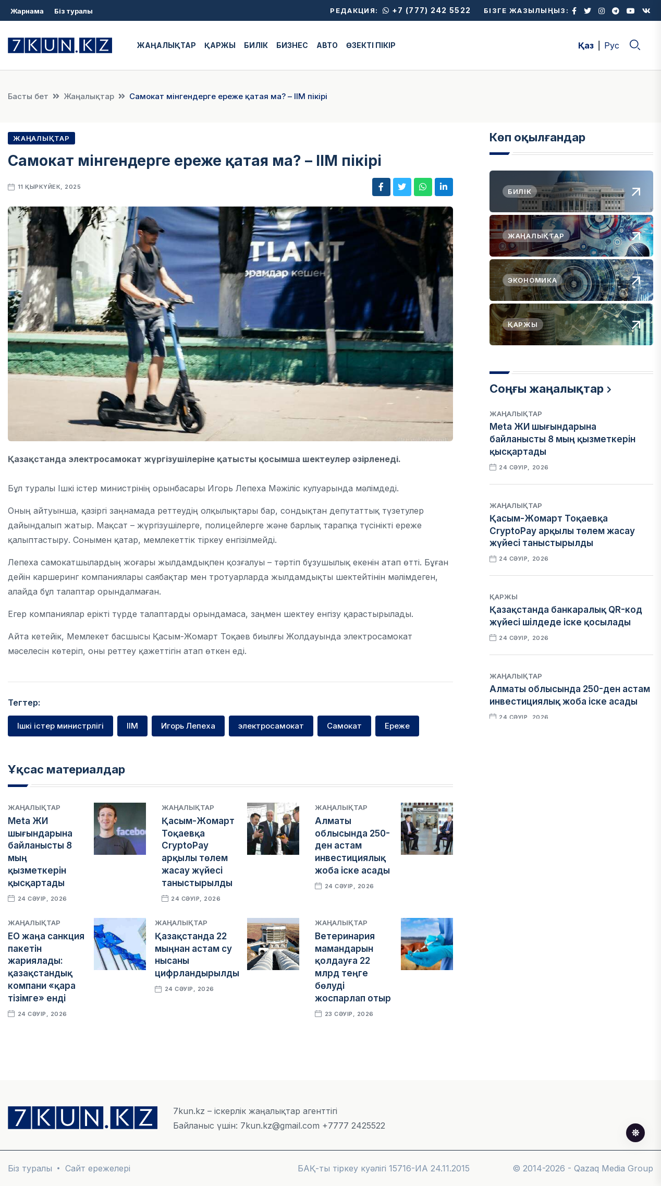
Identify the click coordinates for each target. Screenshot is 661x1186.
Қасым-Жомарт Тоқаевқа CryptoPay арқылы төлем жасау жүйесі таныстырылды (562, 531)
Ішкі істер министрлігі (60, 726)
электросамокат (271, 726)
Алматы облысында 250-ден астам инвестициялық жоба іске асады (352, 846)
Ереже (397, 726)
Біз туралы (73, 11)
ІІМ (132, 726)
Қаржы (503, 596)
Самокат (344, 726)
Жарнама (27, 11)
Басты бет (28, 96)
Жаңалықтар (89, 96)
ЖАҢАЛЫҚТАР (166, 45)
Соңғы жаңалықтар (546, 388)
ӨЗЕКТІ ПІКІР (371, 45)
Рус (611, 45)
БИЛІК (256, 45)
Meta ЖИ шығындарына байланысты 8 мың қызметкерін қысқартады (562, 439)
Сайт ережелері (97, 1168)
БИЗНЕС (292, 45)
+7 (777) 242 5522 (427, 10)
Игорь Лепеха (188, 726)
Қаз (586, 45)
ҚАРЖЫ (220, 45)
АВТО (327, 45)
